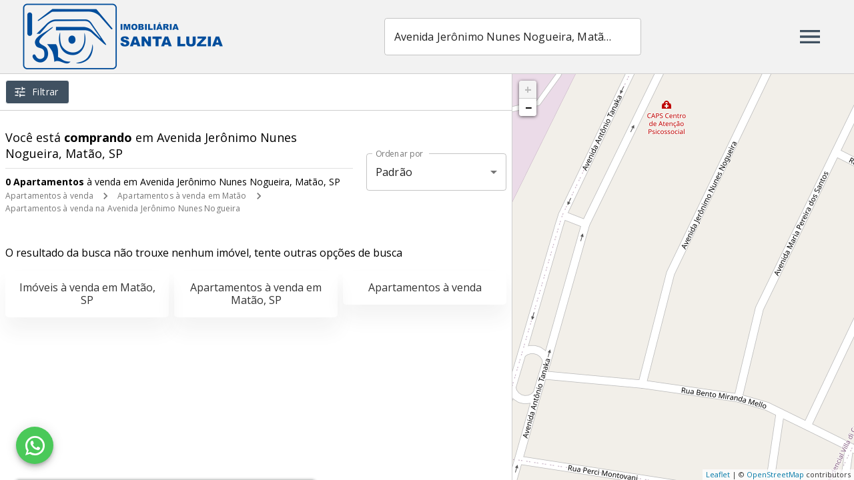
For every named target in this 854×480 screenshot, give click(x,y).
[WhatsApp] (34, 445)
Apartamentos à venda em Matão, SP (256, 293)
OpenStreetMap (775, 474)
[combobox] (512, 36)
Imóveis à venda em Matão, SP (87, 293)
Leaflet (718, 474)
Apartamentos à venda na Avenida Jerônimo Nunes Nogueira (122, 208)
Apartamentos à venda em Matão (181, 195)
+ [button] (528, 89)
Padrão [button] (394, 172)
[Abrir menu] (810, 36)
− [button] (528, 107)
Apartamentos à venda (49, 195)
